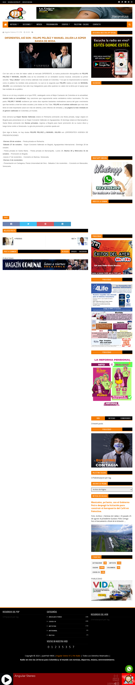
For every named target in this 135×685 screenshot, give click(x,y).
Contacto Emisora (27, 2)
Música (39, 24)
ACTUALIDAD (97, 563)
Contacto (97, 24)
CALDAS (95, 568)
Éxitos (51, 635)
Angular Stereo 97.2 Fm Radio (68, 656)
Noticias (13, 24)
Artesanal (53, 631)
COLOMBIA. (111, 568)
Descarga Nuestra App (14, 2)
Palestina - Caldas (81, 24)
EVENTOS (65, 24)
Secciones (27, 24)
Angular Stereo (55, 617)
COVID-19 (96, 572)
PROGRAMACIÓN (52, 24)
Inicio (4, 2)
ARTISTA (112, 563)
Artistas (52, 626)
